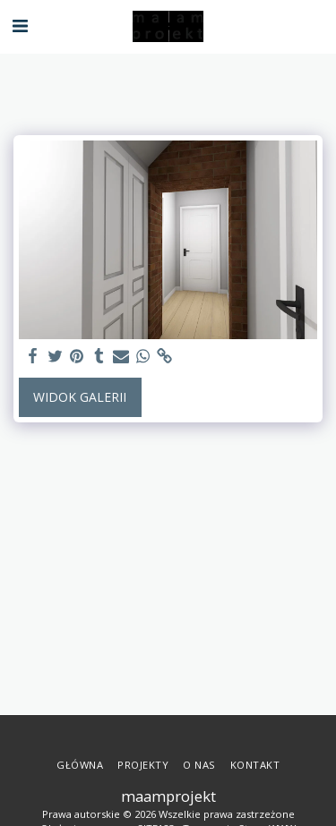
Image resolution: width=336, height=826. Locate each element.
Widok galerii (79, 396)
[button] (19, 25)
